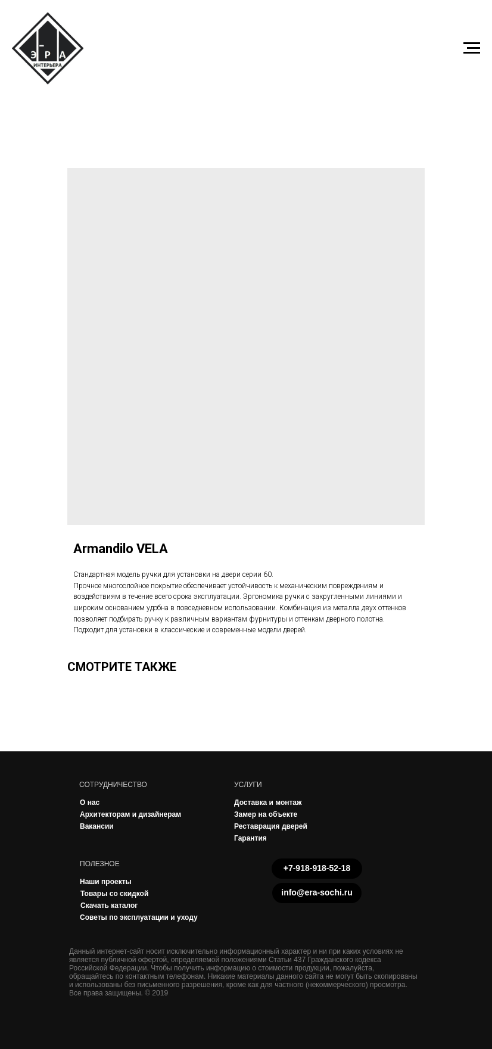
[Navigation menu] (471, 48)
